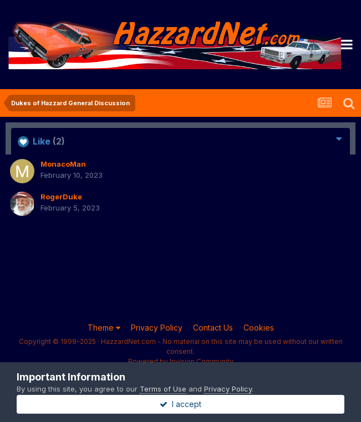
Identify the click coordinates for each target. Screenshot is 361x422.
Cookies (258, 327)
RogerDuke (61, 196)
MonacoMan (63, 163)
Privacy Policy (156, 327)
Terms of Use (163, 388)
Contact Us (213, 327)
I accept (180, 404)
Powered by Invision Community (180, 361)
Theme (104, 327)
